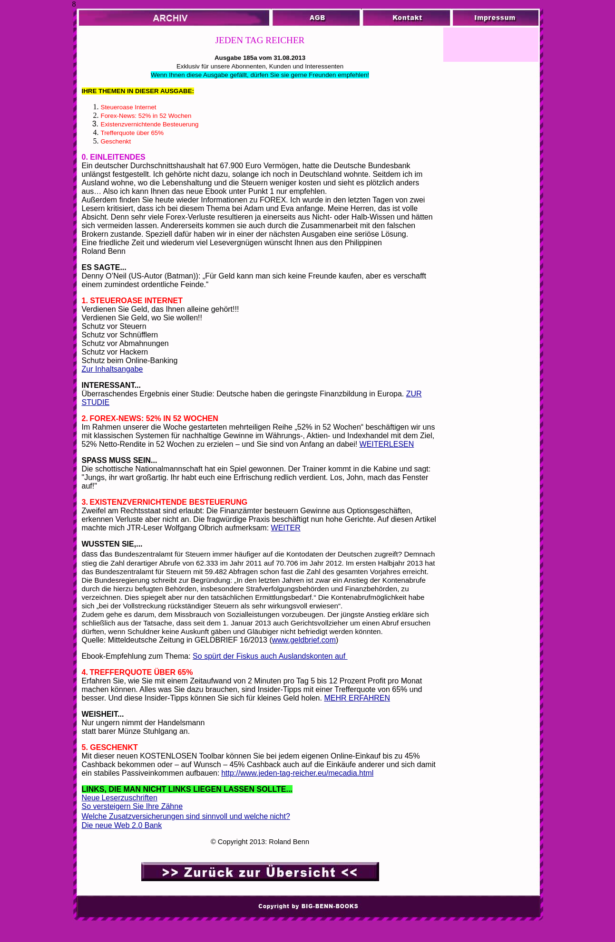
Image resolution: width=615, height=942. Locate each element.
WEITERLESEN (387, 444)
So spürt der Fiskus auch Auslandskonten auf (270, 656)
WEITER (286, 528)
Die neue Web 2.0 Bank (122, 825)
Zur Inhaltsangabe (112, 369)
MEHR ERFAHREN (357, 698)
